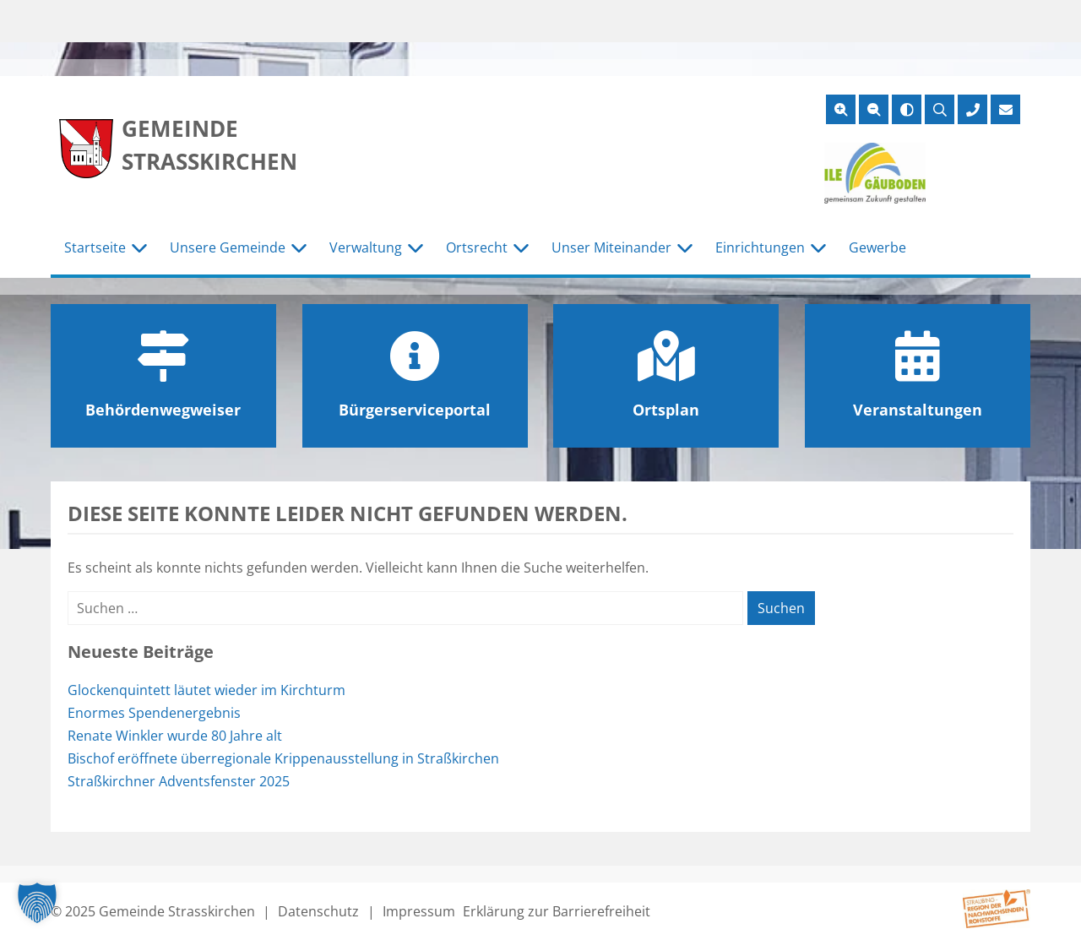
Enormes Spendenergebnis (154, 713)
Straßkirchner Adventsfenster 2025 (179, 781)
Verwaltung (365, 247)
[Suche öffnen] (939, 109)
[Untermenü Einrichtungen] (818, 248)
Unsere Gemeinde (227, 247)
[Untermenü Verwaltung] (415, 248)
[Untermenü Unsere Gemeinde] (299, 248)
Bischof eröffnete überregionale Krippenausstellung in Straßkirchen (283, 758)
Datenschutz (318, 911)
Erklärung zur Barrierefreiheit (556, 911)
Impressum (419, 911)
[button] (37, 903)
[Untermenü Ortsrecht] (521, 248)
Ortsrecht (477, 247)
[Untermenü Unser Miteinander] (685, 248)
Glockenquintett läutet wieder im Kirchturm (206, 690)
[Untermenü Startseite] (139, 248)
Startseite (95, 247)
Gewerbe (877, 247)
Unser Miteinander (611, 247)
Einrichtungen (760, 247)
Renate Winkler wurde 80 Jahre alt (175, 735)
